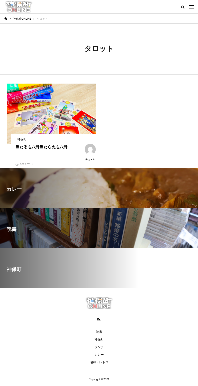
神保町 (99, 339)
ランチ (99, 347)
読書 (99, 331)
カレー (99, 354)
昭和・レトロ (99, 362)
